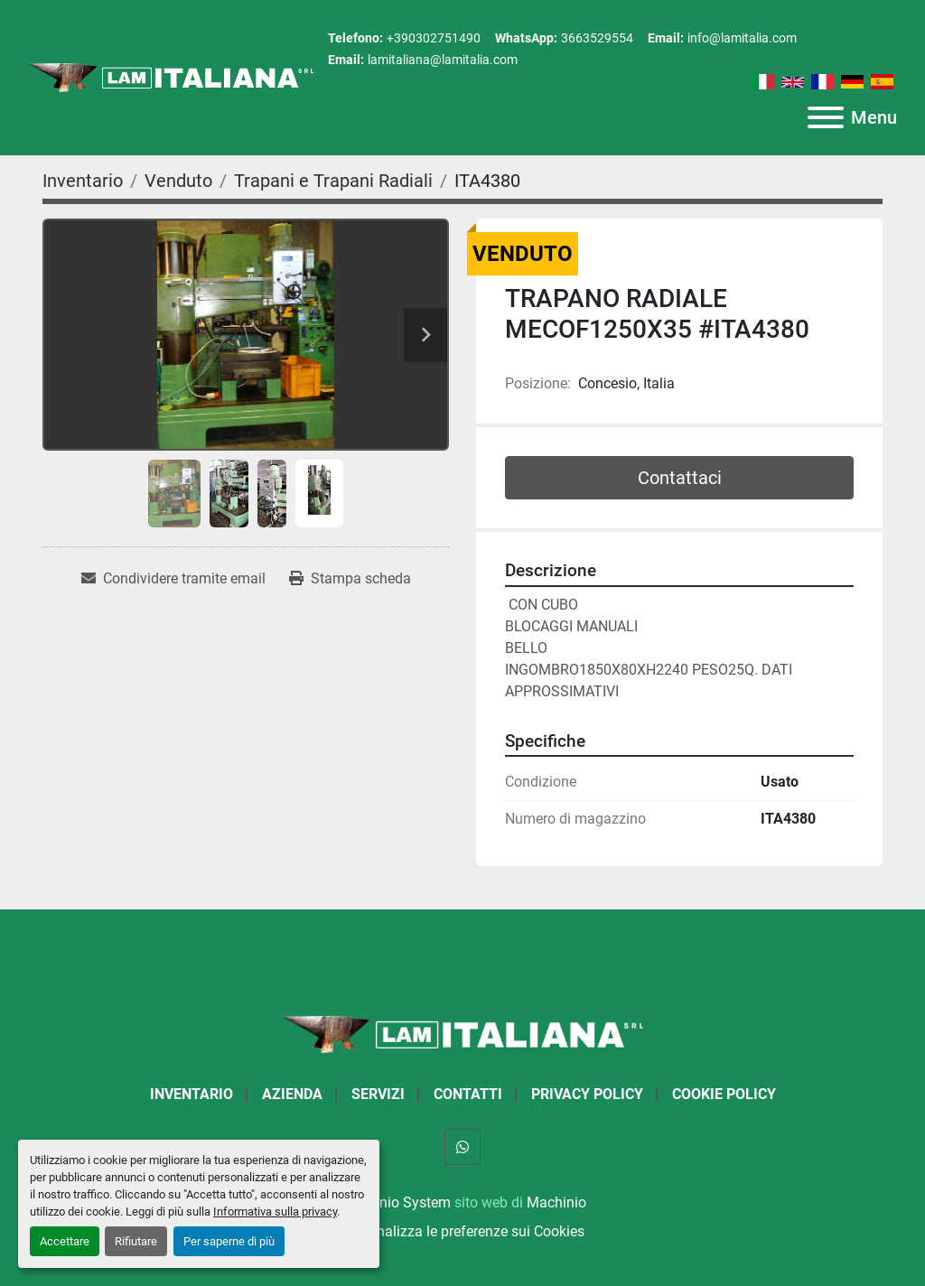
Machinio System (395, 1202)
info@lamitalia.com (742, 38)
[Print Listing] (350, 579)
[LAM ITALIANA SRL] (462, 1033)
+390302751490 (434, 38)
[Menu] (826, 117)
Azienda (292, 1094)
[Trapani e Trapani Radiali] (333, 180)
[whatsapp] (462, 1147)
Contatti (468, 1094)
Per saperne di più (229, 1241)
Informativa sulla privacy (275, 1211)
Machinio (556, 1202)
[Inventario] (82, 180)
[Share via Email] (173, 579)
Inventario (191, 1094)
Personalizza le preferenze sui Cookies (462, 1231)
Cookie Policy (724, 1094)
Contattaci (680, 478)
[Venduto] (178, 180)
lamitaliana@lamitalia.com (443, 59)
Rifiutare (136, 1241)
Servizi (378, 1094)
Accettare (64, 1241)
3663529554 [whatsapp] (597, 38)
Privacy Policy (587, 1094)
